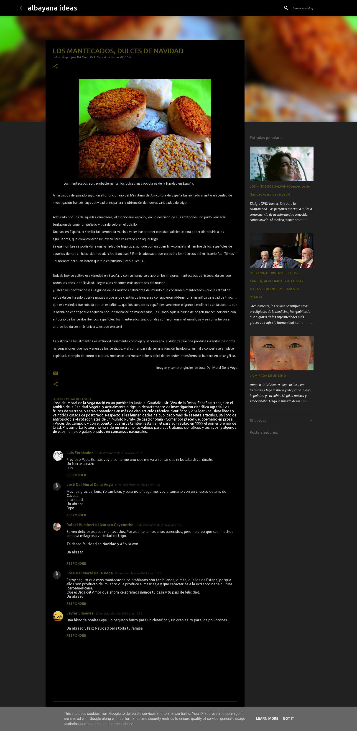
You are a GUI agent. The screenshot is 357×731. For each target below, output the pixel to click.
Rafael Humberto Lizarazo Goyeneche (99, 525)
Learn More (267, 718)
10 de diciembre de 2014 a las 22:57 (118, 453)
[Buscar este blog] (315, 8)
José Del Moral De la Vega (89, 485)
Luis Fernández (79, 453)
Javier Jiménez (80, 613)
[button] (55, 67)
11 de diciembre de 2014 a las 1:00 (137, 484)
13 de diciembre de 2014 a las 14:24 (138, 573)
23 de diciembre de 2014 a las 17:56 (118, 613)
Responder (76, 475)
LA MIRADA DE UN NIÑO (268, 375)
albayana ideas (52, 8)
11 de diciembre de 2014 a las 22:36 (158, 525)
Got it (288, 718)
